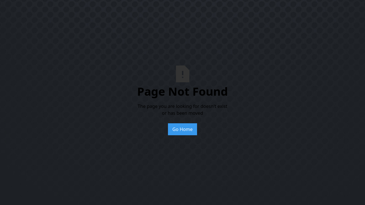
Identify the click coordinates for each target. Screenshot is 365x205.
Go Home (182, 129)
